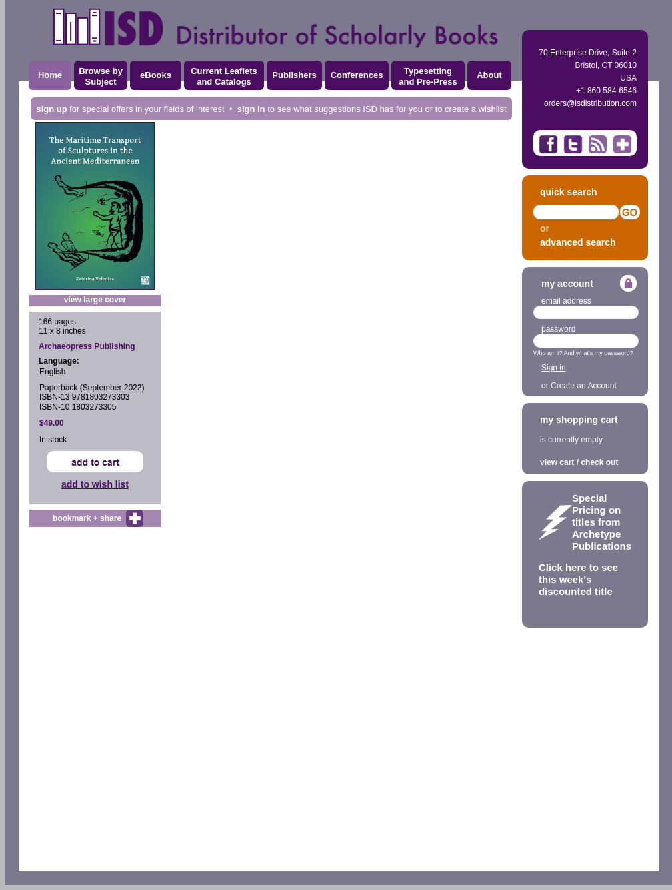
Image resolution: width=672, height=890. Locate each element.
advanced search (578, 242)
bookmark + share (87, 518)
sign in (251, 109)
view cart (557, 462)
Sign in (553, 367)
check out (599, 462)
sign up (51, 109)
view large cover (95, 299)
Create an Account (584, 385)
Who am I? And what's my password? (583, 353)
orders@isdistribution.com (590, 103)
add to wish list (95, 484)
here (576, 567)
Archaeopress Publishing (87, 346)
